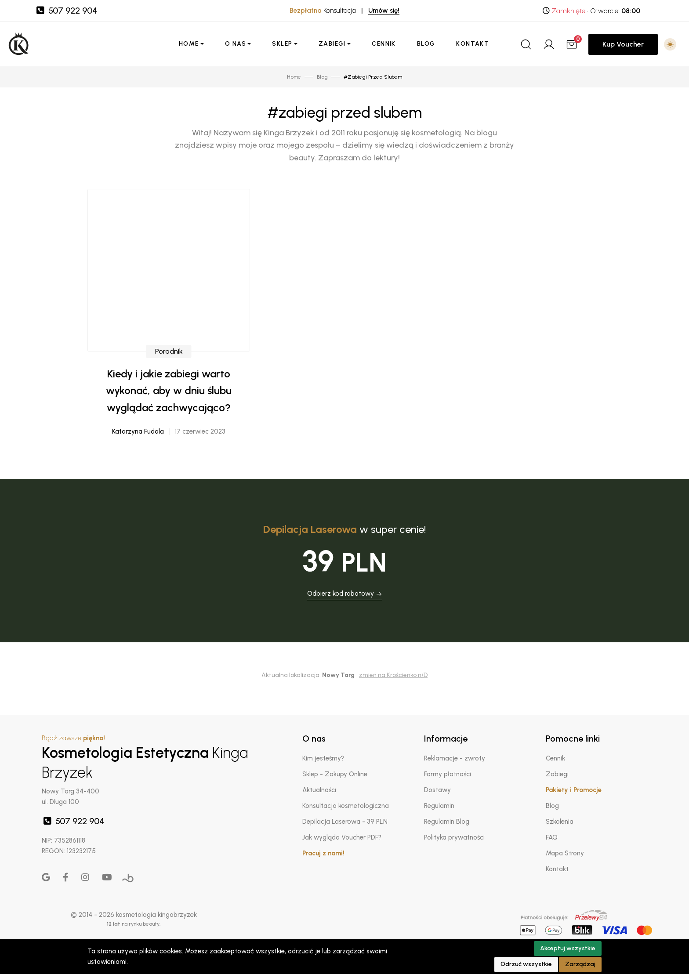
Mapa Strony (565, 853)
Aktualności (319, 790)
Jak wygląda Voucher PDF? (341, 837)
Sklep (282, 43)
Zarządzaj (580, 964)
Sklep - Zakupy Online (334, 774)
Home (189, 43)
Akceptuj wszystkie (567, 948)
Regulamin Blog (446, 822)
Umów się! (383, 10)
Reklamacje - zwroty (454, 758)
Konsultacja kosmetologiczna (345, 806)
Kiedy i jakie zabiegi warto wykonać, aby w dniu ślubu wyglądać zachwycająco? (169, 395)
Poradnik (169, 356)
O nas (235, 43)
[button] (670, 44)
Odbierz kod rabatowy (344, 593)
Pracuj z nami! (323, 853)
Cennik (383, 43)
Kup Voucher (623, 44)
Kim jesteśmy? (323, 758)
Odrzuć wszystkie (526, 964)
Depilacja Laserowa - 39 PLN (345, 822)
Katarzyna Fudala (138, 436)
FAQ (552, 837)
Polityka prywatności (454, 837)
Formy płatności (447, 774)
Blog (426, 43)
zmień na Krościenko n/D (393, 675)
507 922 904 (66, 10)
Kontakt (472, 43)
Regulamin (439, 806)
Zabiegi (332, 43)
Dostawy (437, 790)
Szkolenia (559, 822)
